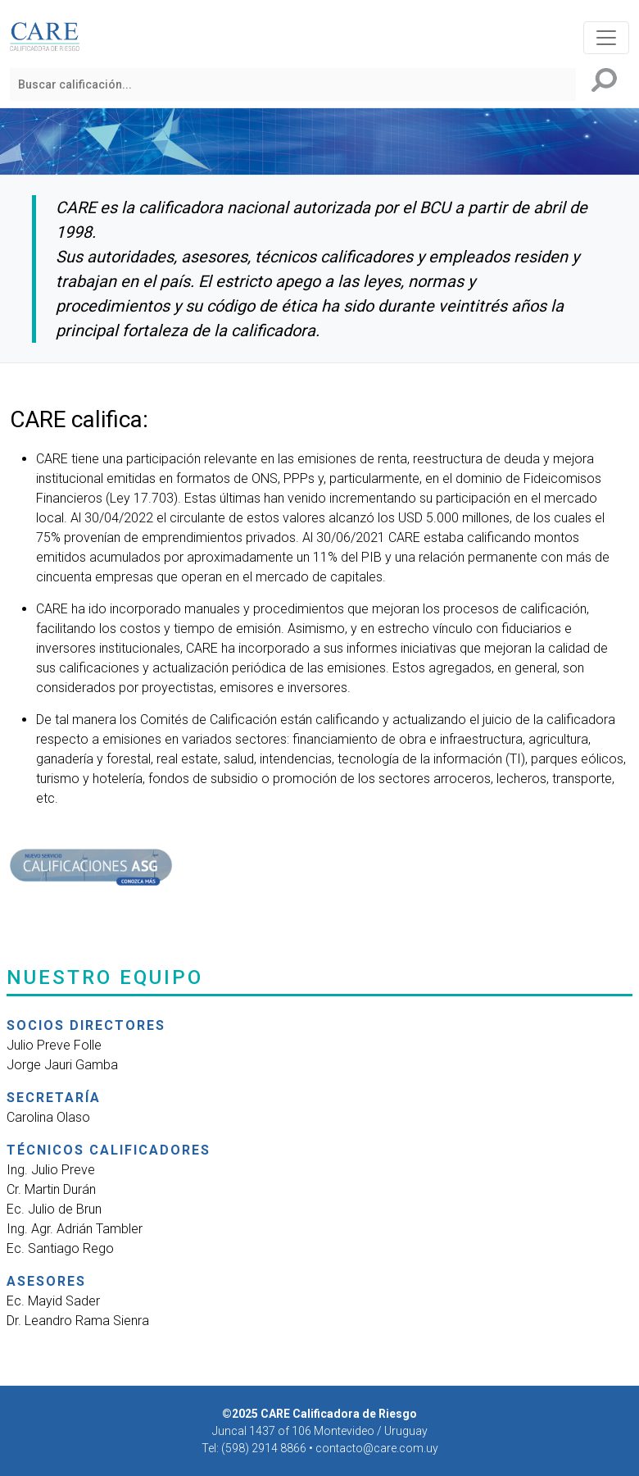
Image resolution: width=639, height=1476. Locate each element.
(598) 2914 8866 (265, 1448)
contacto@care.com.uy (376, 1448)
